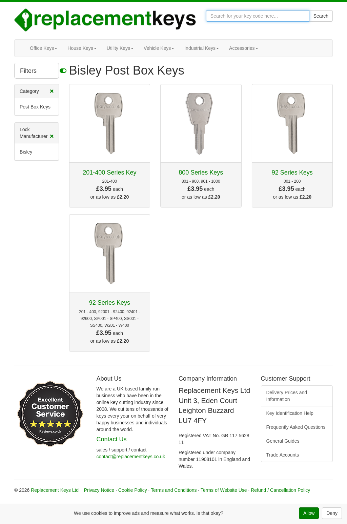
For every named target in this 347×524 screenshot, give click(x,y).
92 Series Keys (292, 172)
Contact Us (112, 439)
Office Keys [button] (43, 48)
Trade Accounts (282, 455)
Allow (308, 513)
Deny (332, 513)
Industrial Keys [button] (201, 48)
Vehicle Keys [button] (159, 48)
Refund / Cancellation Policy (280, 490)
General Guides (283, 441)
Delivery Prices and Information (286, 396)
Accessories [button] (243, 48)
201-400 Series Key (109, 172)
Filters (39, 70)
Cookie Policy (132, 490)
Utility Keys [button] (120, 48)
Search (320, 16)
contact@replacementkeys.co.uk (131, 456)
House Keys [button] (81, 48)
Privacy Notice (99, 490)
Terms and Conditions (174, 490)
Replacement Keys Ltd (55, 490)
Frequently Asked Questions (296, 427)
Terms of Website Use (224, 490)
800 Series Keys (201, 172)
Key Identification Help (289, 413)
